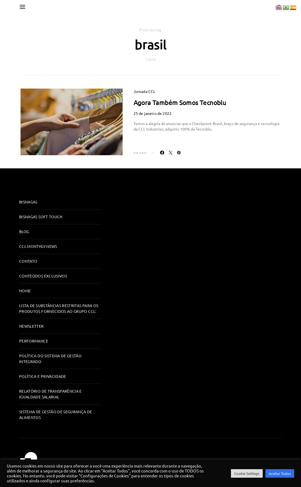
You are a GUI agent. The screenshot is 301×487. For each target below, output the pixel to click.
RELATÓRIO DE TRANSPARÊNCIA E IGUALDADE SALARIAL (50, 394)
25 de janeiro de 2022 (153, 113)
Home (25, 290)
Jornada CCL (144, 91)
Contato (28, 261)
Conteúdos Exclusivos (43, 275)
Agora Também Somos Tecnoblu (180, 102)
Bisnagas (28, 201)
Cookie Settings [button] (246, 473)
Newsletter (31, 326)
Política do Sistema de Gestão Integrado (50, 358)
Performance (33, 340)
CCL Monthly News (38, 246)
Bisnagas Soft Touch (41, 216)
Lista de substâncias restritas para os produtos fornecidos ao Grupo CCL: (58, 308)
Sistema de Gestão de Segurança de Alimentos (55, 414)
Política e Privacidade (42, 376)
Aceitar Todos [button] (280, 473)
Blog (24, 231)
